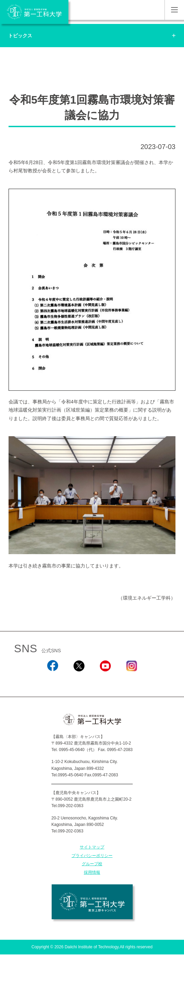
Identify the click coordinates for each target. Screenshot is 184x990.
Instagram (131, 680)
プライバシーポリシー (92, 855)
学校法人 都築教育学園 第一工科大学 (34, 12)
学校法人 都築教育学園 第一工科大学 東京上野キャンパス (92, 901)
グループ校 (92, 863)
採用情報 (92, 872)
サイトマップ (92, 847)
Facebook (52, 680)
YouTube (105, 680)
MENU (174, 10)
